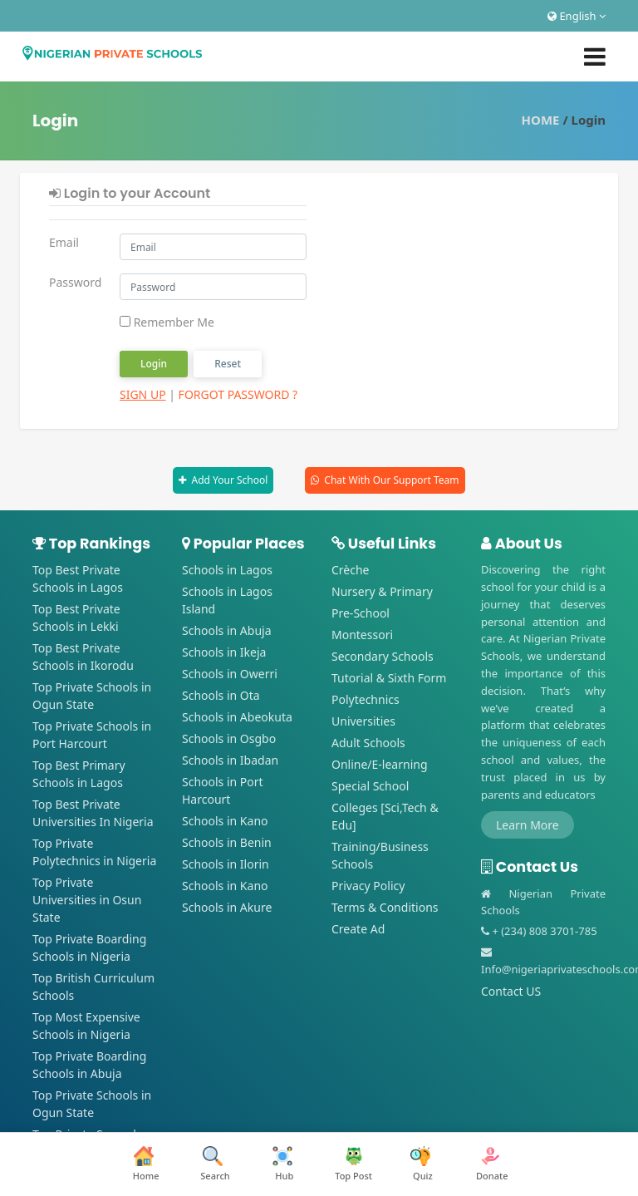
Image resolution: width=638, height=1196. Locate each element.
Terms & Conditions (385, 907)
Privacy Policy (368, 885)
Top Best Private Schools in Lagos (77, 578)
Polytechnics (365, 699)
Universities (363, 721)
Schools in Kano (225, 821)
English (576, 15)
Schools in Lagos (227, 570)
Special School (370, 786)
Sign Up (143, 394)
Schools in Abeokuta (237, 717)
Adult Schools (368, 743)
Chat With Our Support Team (391, 480)
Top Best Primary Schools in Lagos (78, 773)
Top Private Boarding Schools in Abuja (89, 1064)
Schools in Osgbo (229, 738)
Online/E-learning (379, 764)
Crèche (350, 570)
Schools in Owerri (229, 674)
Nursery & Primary (382, 591)
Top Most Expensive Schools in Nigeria (86, 1025)
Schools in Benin (227, 842)
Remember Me (167, 322)
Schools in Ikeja (224, 652)
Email (64, 242)
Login (153, 364)
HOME (541, 119)
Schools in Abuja (227, 630)
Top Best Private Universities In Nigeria (93, 812)
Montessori (362, 634)
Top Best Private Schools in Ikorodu (83, 656)
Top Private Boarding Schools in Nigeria (89, 947)
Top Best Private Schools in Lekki (76, 617)
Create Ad (358, 929)
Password (75, 282)
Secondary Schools (382, 656)
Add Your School (229, 480)
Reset (227, 364)
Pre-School (360, 613)
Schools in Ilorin (225, 864)
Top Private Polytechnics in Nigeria (94, 852)
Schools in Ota (221, 695)
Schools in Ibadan (230, 760)
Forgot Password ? (238, 394)
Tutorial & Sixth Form (388, 678)
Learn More (527, 825)
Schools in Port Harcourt (222, 790)
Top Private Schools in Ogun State (91, 695)
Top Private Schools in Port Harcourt (91, 734)
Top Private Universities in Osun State (86, 899)
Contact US (511, 991)
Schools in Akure (227, 907)
